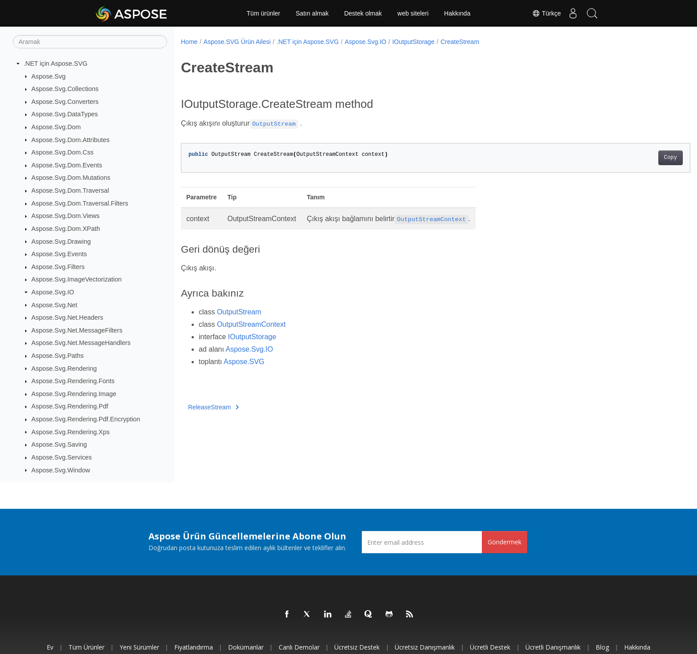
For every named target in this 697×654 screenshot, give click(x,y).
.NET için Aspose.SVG (56, 63)
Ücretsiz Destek (357, 647)
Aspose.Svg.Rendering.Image (74, 393)
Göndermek (504, 542)
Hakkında (457, 13)
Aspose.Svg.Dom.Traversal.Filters (80, 203)
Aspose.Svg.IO (53, 292)
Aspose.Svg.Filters (58, 266)
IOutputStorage (413, 41)
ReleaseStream (213, 407)
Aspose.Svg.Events (59, 254)
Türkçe (541, 13)
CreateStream (460, 41)
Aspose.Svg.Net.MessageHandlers (81, 342)
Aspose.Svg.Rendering (64, 368)
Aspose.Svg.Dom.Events (67, 165)
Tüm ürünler (263, 13)
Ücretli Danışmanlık (553, 647)
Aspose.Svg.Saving (59, 444)
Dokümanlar (246, 647)
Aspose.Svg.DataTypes (65, 114)
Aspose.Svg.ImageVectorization (77, 279)
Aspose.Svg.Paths (58, 355)
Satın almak (312, 13)
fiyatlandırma (193, 647)
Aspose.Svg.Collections (65, 88)
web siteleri (413, 13)
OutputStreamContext (251, 324)
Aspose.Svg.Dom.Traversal (70, 190)
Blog (602, 647)
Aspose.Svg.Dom (56, 127)
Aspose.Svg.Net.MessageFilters (77, 330)
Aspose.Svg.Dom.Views (66, 215)
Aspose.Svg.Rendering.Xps (71, 432)
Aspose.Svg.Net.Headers (68, 317)
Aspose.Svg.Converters (65, 101)
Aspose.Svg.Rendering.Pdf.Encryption (86, 419)
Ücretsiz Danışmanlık (425, 647)
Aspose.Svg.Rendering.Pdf (70, 406)
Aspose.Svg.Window (61, 470)
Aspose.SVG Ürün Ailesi (237, 41)
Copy (635, 158)
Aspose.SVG (244, 361)
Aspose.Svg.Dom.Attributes (71, 139)
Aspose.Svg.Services (62, 457)
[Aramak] (90, 41)
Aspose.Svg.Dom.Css (63, 152)
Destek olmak (363, 13)
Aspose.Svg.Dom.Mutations (71, 177)
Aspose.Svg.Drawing (61, 241)
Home (189, 41)
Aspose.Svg (49, 76)
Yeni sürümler (139, 647)
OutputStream (239, 312)
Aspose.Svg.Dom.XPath (66, 228)
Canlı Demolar (299, 647)
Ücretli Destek (490, 647)
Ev (50, 647)
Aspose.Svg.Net (54, 305)
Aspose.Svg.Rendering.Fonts (73, 380)
